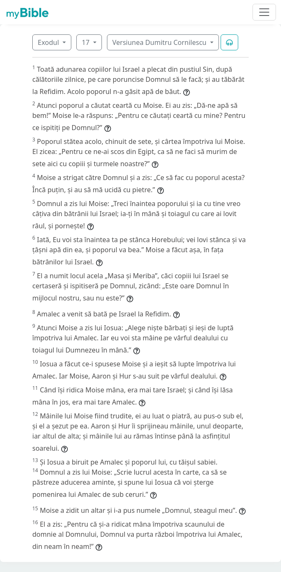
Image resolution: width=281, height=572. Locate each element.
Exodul (49, 42)
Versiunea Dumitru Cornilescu (160, 42)
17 (86, 42)
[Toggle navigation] (264, 12)
